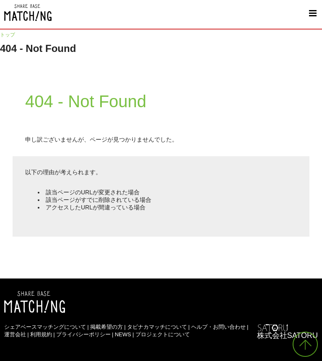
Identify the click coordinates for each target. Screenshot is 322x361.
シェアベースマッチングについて (45, 327)
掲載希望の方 (106, 327)
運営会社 (15, 334)
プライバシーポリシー (83, 334)
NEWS (123, 334)
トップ (7, 35)
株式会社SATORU (287, 335)
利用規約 (41, 334)
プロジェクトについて (162, 334)
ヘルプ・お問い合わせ (218, 327)
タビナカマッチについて (157, 327)
